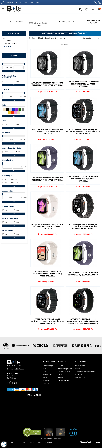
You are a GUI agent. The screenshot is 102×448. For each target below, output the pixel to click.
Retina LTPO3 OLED (12, 182)
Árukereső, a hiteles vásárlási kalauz (51, 438)
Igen (6, 81)
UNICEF (46, 383)
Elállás (45, 377)
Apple (8, 46)
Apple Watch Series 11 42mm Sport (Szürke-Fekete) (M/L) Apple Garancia (83, 179)
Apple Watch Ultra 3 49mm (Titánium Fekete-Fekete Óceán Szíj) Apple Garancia (47, 321)
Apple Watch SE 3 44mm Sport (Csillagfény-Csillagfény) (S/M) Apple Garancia (47, 274)
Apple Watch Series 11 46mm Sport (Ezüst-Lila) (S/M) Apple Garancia (47, 84)
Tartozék (78, 374)
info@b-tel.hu (18, 369)
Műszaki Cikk (80, 377)
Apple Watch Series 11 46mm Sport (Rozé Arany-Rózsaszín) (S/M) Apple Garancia (47, 226)
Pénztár (61, 377)
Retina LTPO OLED (11, 179)
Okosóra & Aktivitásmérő (11, 42)
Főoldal (32, 38)
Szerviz (45, 372)
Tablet (77, 369)
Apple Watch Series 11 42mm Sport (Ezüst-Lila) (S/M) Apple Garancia (47, 179)
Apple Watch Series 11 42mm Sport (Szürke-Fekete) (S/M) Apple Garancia (47, 131)
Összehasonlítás (64, 372)
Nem (18, 81)
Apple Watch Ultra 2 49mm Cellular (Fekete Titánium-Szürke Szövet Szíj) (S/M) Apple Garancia (83, 321)
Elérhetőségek (48, 366)
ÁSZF (45, 369)
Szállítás (46, 380)
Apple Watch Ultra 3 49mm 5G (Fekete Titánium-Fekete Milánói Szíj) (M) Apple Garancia (83, 226)
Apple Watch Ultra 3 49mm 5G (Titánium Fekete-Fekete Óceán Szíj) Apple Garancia (83, 131)
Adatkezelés (47, 374)
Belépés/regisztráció (66, 369)
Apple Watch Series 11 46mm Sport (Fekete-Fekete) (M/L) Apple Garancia (83, 84)
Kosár (60, 374)
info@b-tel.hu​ (52, 442)
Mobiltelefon (80, 366)
